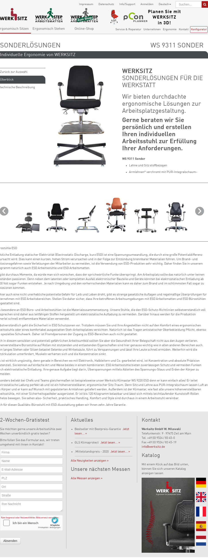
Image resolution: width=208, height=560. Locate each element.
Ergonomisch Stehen (49, 29)
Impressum (86, 4)
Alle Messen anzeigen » (86, 478)
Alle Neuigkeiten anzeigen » (90, 460)
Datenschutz (106, 4)
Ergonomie (170, 29)
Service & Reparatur (128, 29)
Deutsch (165, 4)
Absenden (10, 541)
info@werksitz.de (153, 446)
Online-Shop (84, 29)
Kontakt (184, 29)
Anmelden (147, 4)
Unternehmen (152, 29)
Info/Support (127, 4)
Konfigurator (199, 29)
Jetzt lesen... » (110, 442)
